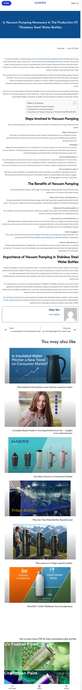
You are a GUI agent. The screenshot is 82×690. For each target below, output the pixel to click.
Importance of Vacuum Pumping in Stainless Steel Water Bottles (52, 112)
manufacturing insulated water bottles (53, 59)
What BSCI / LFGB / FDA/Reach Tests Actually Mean (49, 606)
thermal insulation (33, 91)
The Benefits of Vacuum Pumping (40, 109)
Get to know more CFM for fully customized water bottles (47, 638)
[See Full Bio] (49, 314)
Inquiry (6, 3)
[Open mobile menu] (75, 3)
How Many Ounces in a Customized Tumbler (53, 476)
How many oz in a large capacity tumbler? (54, 563)
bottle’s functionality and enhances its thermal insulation (46, 237)
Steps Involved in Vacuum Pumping (41, 106)
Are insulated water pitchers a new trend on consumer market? (44, 387)
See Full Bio (55, 314)
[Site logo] (40, 3)
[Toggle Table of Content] (73, 103)
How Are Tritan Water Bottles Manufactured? (52, 519)
